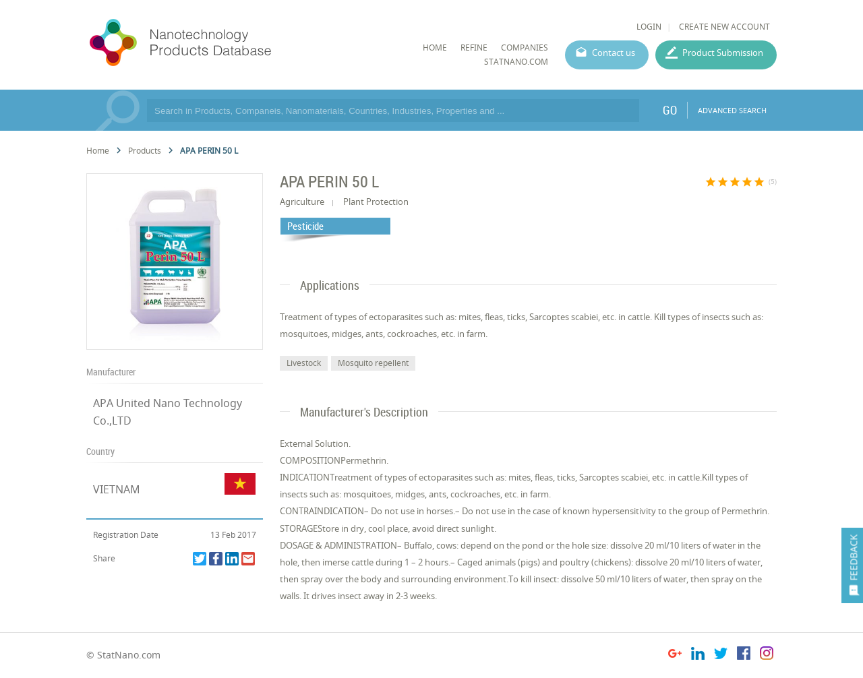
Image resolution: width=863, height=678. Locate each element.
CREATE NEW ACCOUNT (724, 26)
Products (144, 150)
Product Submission (722, 53)
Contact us (613, 53)
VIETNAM (116, 489)
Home (97, 150)
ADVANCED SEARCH (732, 110)
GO (670, 110)
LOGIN (648, 26)
